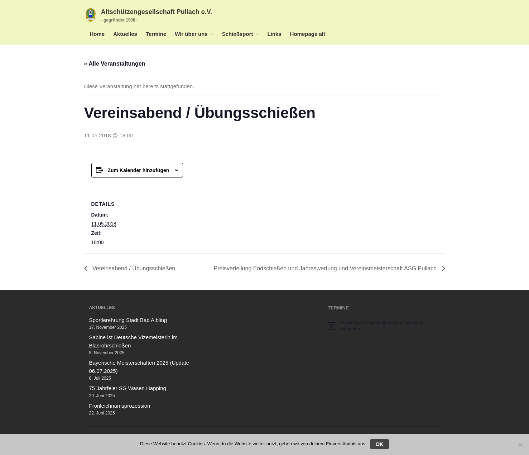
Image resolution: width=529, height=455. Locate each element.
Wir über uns (191, 34)
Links (274, 34)
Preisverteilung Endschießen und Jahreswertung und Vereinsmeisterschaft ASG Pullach (325, 268)
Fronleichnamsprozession (119, 406)
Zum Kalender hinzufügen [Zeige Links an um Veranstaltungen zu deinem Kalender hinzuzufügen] (138, 170)
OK (379, 444)
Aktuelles (125, 34)
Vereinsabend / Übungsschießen (133, 268)
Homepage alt (307, 34)
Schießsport (237, 34)
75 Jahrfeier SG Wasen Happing (127, 388)
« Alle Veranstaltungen (114, 64)
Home (97, 34)
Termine (156, 34)
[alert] (384, 326)
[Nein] (520, 444)
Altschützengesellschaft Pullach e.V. (156, 11)
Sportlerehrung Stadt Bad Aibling (128, 320)
